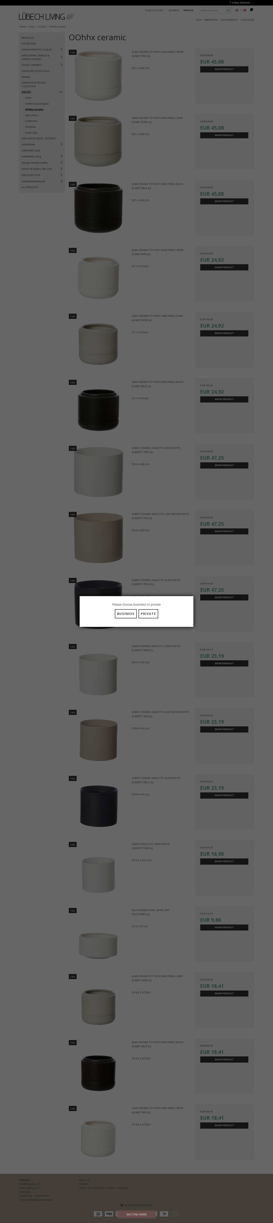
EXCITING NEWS (136, 1214)
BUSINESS (125, 614)
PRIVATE (148, 614)
